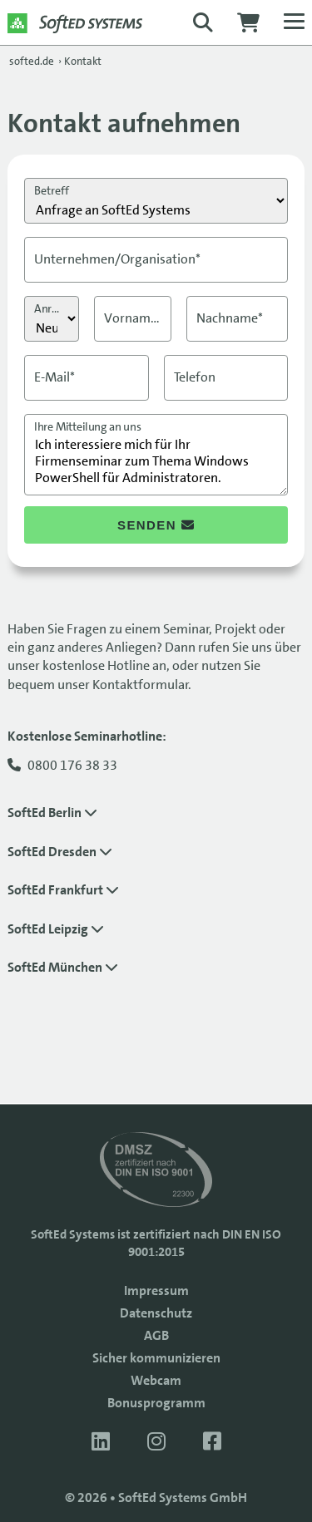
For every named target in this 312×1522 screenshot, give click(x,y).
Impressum (156, 1290)
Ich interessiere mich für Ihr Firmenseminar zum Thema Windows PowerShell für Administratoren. (156, 454)
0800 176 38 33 (72, 765)
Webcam (156, 1380)
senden (156, 525)
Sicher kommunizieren (156, 1358)
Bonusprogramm (156, 1402)
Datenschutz (156, 1313)
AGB (156, 1335)
